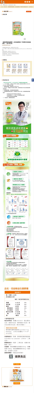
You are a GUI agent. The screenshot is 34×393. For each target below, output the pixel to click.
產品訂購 (5, 6)
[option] (17, 28)
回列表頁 (16, 364)
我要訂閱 (17, 383)
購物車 (27, 2)
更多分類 (29, 11)
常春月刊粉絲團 (32, 79)
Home (2, 6)
